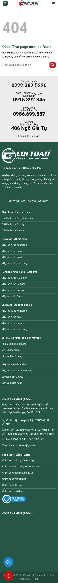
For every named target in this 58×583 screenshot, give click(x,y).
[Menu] (5, 3)
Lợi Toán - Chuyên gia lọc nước (27, 201)
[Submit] (52, 65)
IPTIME (35, 579)
